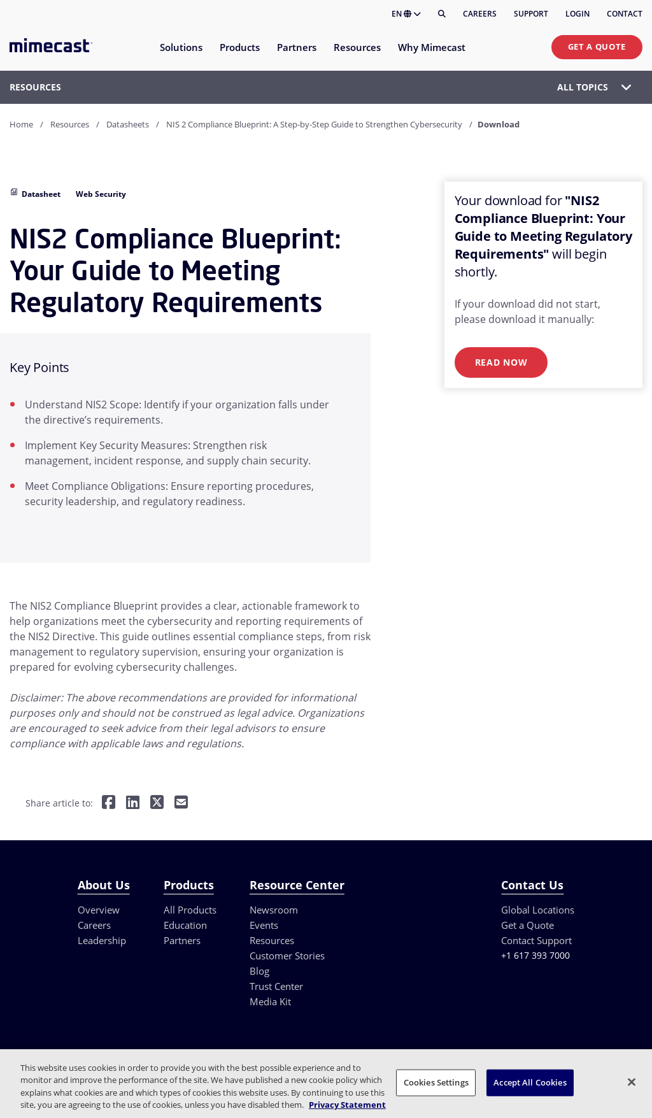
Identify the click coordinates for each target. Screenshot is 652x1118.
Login (577, 13)
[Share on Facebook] (108, 803)
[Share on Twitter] (157, 803)
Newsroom (274, 909)
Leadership (102, 940)
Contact (624, 13)
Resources (69, 124)
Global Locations (537, 909)
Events (264, 925)
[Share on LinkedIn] (132, 803)
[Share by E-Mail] (181, 803)
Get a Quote (597, 46)
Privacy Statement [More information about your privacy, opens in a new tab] (347, 1104)
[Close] (632, 1082)
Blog (259, 970)
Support (531, 13)
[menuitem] (180, 55)
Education (185, 925)
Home (21, 124)
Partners (182, 940)
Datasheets (127, 124)
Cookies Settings (436, 1082)
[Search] (442, 14)
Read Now (501, 362)
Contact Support (536, 940)
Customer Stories (287, 955)
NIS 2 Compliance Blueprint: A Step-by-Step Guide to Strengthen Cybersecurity (314, 124)
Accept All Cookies (529, 1082)
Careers (480, 13)
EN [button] (406, 13)
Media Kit (270, 1001)
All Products (190, 909)
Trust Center (276, 986)
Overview (99, 909)
